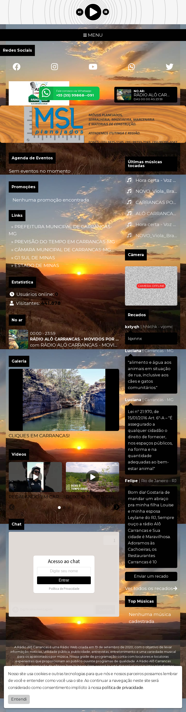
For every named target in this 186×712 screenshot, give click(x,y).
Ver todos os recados (151, 588)
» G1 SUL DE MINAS (33, 257)
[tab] (59, 507)
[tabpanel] (64, 404)
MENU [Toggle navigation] (93, 35)
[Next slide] (116, 507)
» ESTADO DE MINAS (35, 265)
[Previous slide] (12, 507)
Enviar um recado (151, 576)
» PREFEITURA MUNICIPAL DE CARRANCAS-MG (60, 230)
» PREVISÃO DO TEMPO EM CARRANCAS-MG (63, 241)
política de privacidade (122, 687)
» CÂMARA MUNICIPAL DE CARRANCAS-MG (61, 249)
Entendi (19, 699)
